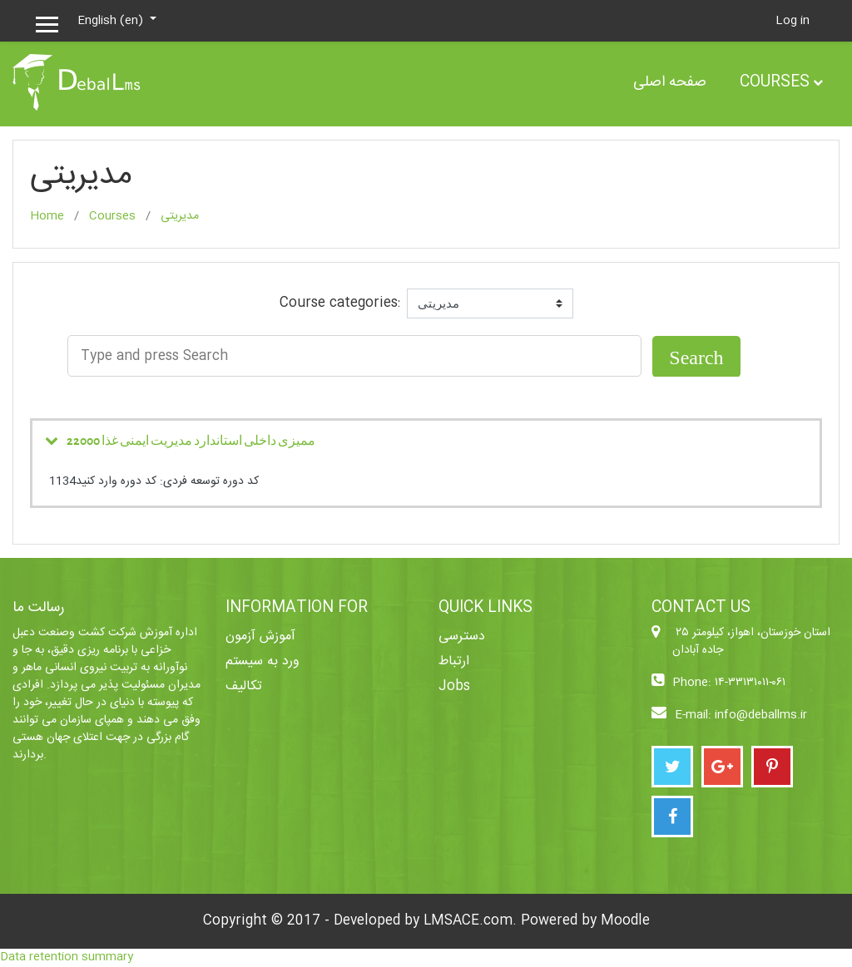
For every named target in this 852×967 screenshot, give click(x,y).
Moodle (625, 921)
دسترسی (461, 636)
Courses (775, 82)
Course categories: (340, 303)
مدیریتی (180, 216)
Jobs (454, 686)
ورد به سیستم (262, 661)
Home (47, 216)
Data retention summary (66, 957)
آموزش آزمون (260, 636)
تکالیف (243, 686)
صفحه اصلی (669, 82)
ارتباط (453, 661)
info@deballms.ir (761, 715)
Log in (792, 21)
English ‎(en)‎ (111, 21)
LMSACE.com (468, 921)
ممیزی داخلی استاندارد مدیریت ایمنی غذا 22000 (191, 440)
